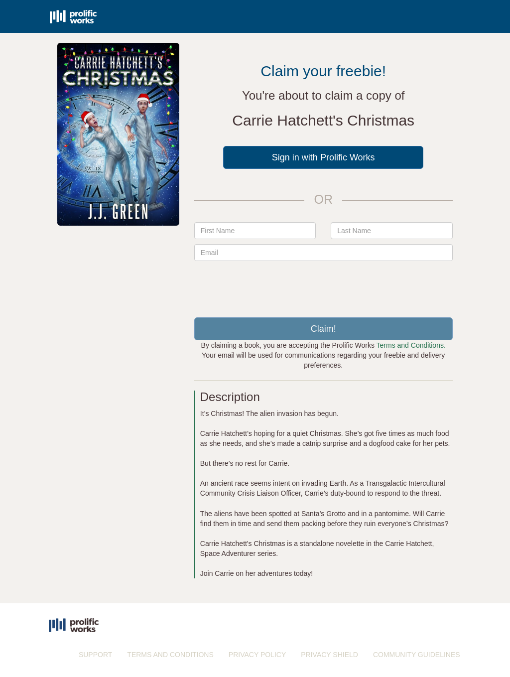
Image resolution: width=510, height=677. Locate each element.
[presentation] (323, 285)
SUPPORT (95, 655)
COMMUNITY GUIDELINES (416, 655)
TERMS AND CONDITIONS (170, 655)
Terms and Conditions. (411, 345)
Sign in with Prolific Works (323, 157)
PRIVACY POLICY (257, 655)
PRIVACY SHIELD (329, 655)
